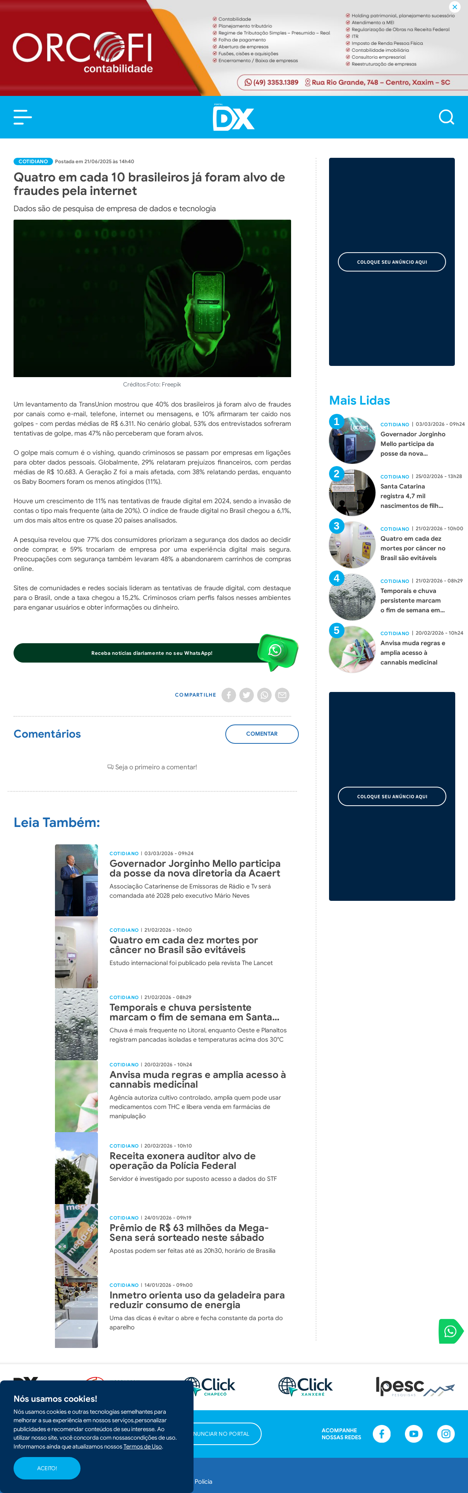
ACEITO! (47, 1468)
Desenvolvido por (421, 1480)
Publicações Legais (222, 1441)
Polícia (204, 1357)
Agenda (206, 1420)
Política (114, 1378)
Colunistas (210, 1399)
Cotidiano (33, 161)
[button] (23, 117)
